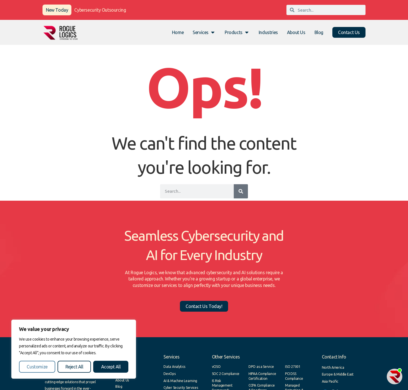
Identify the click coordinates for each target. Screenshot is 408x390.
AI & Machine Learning (180, 381)
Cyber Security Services (180, 387)
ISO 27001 (292, 366)
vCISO (216, 366)
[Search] (241, 191)
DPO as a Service (261, 366)
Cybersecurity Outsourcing (100, 9)
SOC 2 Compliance (225, 374)
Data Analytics (174, 366)
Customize (37, 366)
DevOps (169, 374)
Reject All (74, 366)
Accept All (111, 366)
